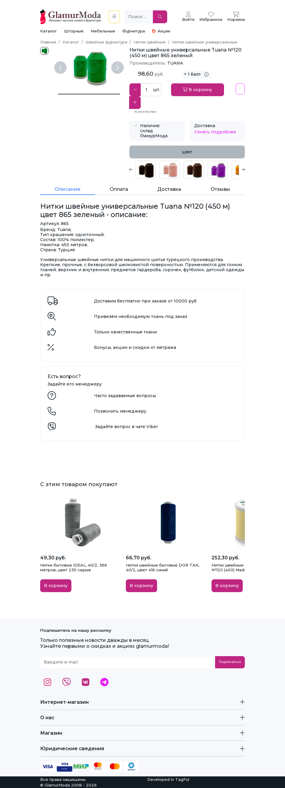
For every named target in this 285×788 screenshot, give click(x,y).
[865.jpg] (44, 50)
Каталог (48, 31)
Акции (161, 31)
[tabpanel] (187, 170)
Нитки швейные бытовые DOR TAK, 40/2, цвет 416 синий (162, 567)
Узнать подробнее (215, 132)
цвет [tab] (187, 152)
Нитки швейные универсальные (204, 42)
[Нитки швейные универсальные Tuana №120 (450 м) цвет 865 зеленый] (89, 94)
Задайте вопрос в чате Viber (126, 426)
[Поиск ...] (139, 16)
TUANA (175, 63)
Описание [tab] (67, 189)
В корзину (197, 89)
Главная (48, 42)
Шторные (74, 31)
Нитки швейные (150, 42)
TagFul (182, 779)
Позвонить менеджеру (120, 411)
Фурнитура (133, 31)
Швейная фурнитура (106, 42)
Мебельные (103, 31)
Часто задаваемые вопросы (125, 395)
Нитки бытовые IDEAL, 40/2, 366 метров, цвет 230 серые (73, 567)
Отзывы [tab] (220, 189)
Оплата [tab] (119, 189)
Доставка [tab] (169, 189)
